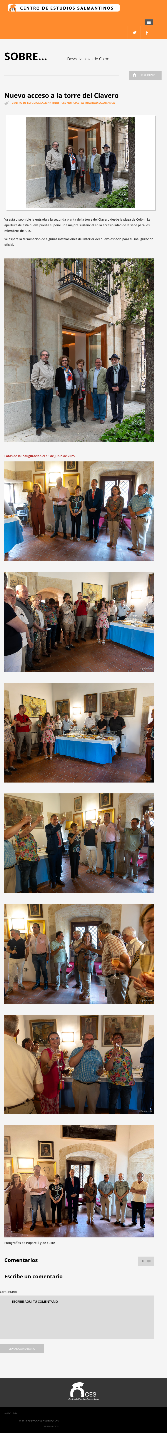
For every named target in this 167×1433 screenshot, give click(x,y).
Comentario (8, 1292)
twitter (147, 32)
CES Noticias (70, 103)
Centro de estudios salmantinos (36, 103)
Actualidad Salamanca (98, 103)
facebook (134, 32)
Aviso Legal (11, 1413)
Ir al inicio (142, 75)
